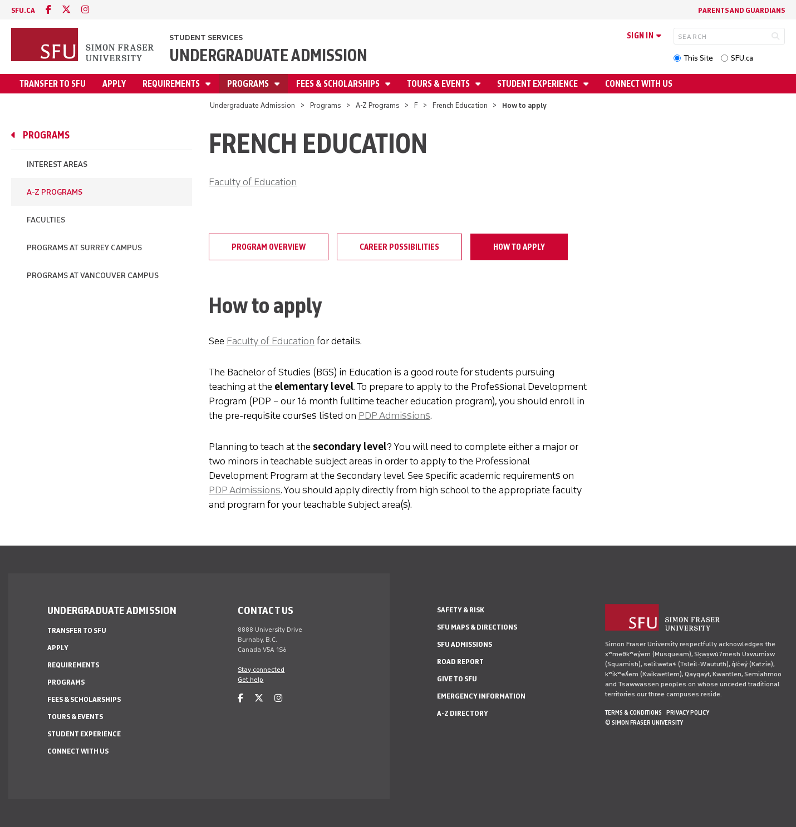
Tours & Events (439, 83)
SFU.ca (742, 58)
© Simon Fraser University (644, 722)
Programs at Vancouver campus (93, 275)
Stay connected (261, 670)
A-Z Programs (378, 105)
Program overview (269, 247)
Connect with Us (638, 83)
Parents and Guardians (741, 10)
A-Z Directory (462, 713)
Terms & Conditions (633, 712)
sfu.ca (23, 10)
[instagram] (85, 9)
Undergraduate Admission (268, 55)
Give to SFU (457, 679)
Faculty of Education (253, 182)
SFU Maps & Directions (477, 627)
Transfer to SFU (52, 83)
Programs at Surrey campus (84, 247)
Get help (250, 680)
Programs (249, 83)
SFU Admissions (464, 644)
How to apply (519, 247)
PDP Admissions (394, 415)
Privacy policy (687, 712)
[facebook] (48, 9)
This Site (698, 58)
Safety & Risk (460, 610)
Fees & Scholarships (338, 83)
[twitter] (66, 9)
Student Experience (538, 83)
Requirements (172, 83)
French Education (460, 105)
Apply (114, 83)
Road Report (460, 661)
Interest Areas (57, 164)
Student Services (206, 37)
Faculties (46, 220)
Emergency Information (481, 696)
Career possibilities (399, 247)
